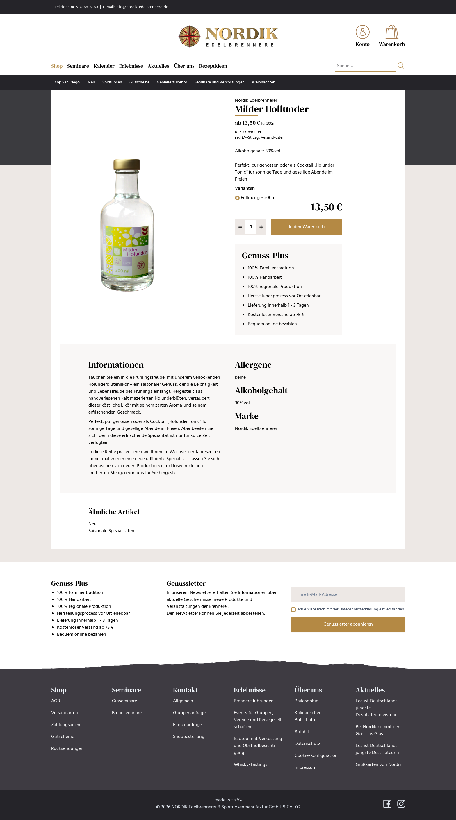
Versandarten (64, 713)
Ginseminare (124, 701)
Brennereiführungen (254, 701)
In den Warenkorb (307, 227)
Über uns (184, 65)
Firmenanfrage (187, 725)
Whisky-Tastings (250, 765)
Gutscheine (139, 82)
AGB (55, 701)
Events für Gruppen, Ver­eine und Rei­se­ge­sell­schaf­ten (258, 720)
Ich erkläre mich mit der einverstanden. (351, 609)
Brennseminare (127, 713)
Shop (57, 65)
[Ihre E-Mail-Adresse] (348, 594)
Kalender (104, 65)
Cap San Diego (68, 82)
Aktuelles (158, 65)
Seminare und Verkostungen (220, 82)
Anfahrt (302, 732)
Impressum (305, 767)
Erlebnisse (131, 65)
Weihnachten (263, 82)
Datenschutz (307, 744)
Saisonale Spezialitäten (111, 531)
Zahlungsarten (65, 725)
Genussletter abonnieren (348, 624)
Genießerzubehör (172, 82)
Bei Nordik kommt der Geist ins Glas (377, 730)
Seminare (78, 65)
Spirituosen (112, 82)
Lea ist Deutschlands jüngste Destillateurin (377, 749)
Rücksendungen (67, 749)
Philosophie (306, 701)
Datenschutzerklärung (358, 609)
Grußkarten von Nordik (379, 765)
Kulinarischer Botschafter (307, 716)
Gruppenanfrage (189, 713)
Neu (91, 82)
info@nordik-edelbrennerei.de (141, 7)
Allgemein (183, 701)
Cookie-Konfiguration (316, 756)
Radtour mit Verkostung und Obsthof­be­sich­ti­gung (258, 746)
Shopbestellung (188, 737)
